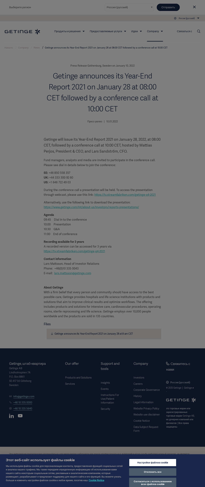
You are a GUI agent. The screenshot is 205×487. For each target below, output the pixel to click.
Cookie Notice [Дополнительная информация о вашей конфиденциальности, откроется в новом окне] (96, 483)
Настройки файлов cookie (152, 465)
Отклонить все (152, 475)
